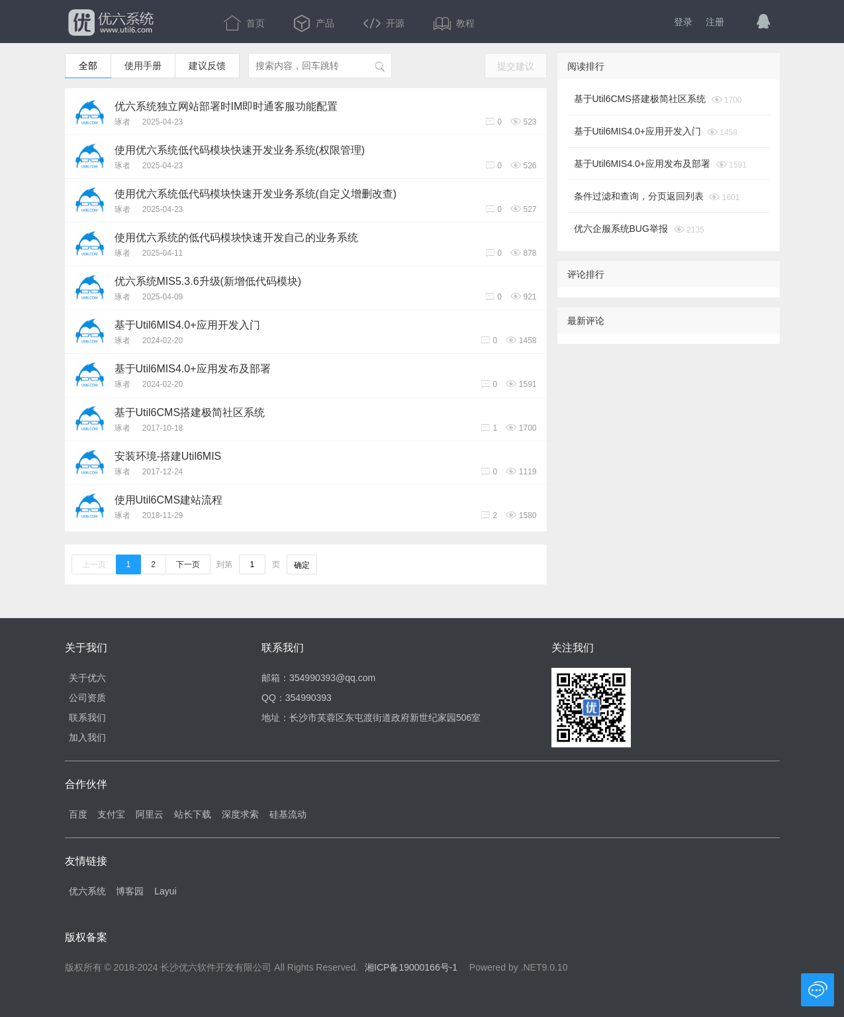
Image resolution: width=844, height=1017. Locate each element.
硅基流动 (287, 814)
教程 (454, 23)
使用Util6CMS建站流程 (169, 500)
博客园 (130, 891)
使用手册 (143, 65)
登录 (683, 22)
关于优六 (87, 677)
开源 (385, 23)
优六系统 (109, 23)
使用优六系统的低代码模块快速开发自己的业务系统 (236, 237)
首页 (245, 23)
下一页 (188, 564)
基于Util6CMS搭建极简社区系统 (190, 412)
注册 (715, 22)
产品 (315, 23)
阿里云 (150, 814)
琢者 (122, 122)
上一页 (94, 564)
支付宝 (111, 814)
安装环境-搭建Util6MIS (168, 456)
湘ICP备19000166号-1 (411, 967)
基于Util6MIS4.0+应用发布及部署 (193, 368)
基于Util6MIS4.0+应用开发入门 (187, 325)
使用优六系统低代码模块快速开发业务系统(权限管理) (240, 150)
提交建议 (515, 66)
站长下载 (192, 814)
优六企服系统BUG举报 (621, 228)
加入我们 (87, 737)
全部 (88, 65)
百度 (78, 814)
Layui (165, 891)
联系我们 (87, 717)
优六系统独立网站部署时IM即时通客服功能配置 (226, 106)
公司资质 (87, 697)
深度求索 (240, 814)
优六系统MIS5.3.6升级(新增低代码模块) (208, 281)
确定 (302, 565)
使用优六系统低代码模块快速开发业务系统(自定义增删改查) (256, 193)
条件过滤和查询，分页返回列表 (639, 196)
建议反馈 (207, 65)
